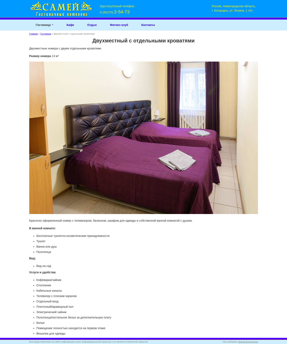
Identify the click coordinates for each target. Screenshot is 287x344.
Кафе (70, 25)
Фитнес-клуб (119, 25)
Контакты (148, 25)
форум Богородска (248, 341)
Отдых (92, 25)
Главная (33, 34)
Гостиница (43, 25)
